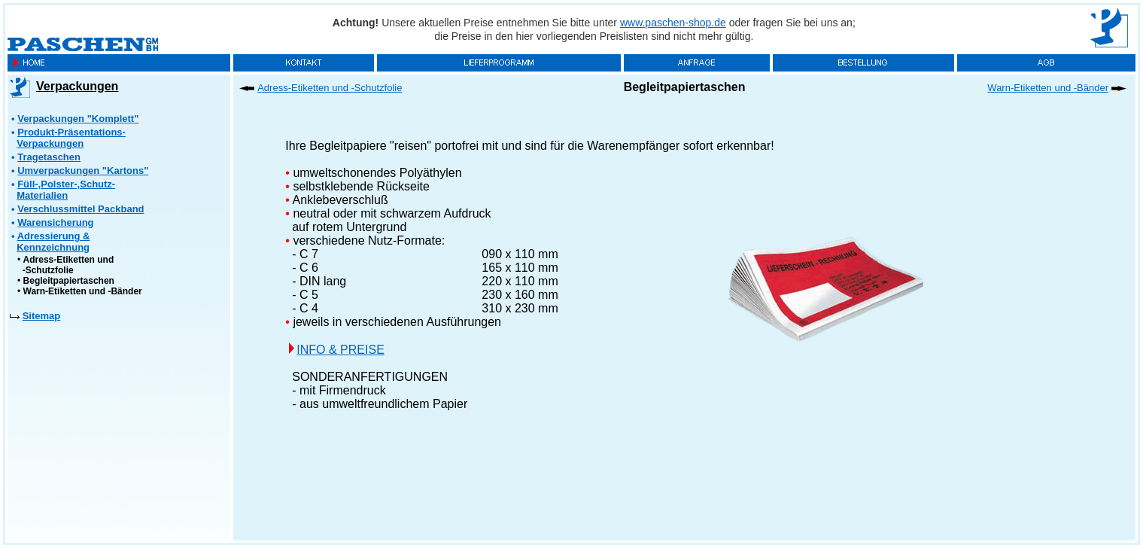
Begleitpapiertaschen (68, 281)
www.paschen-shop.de (673, 23)
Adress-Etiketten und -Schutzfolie (65, 265)
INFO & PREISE (340, 349)
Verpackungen (77, 86)
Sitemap (42, 315)
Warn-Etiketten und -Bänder (82, 291)
